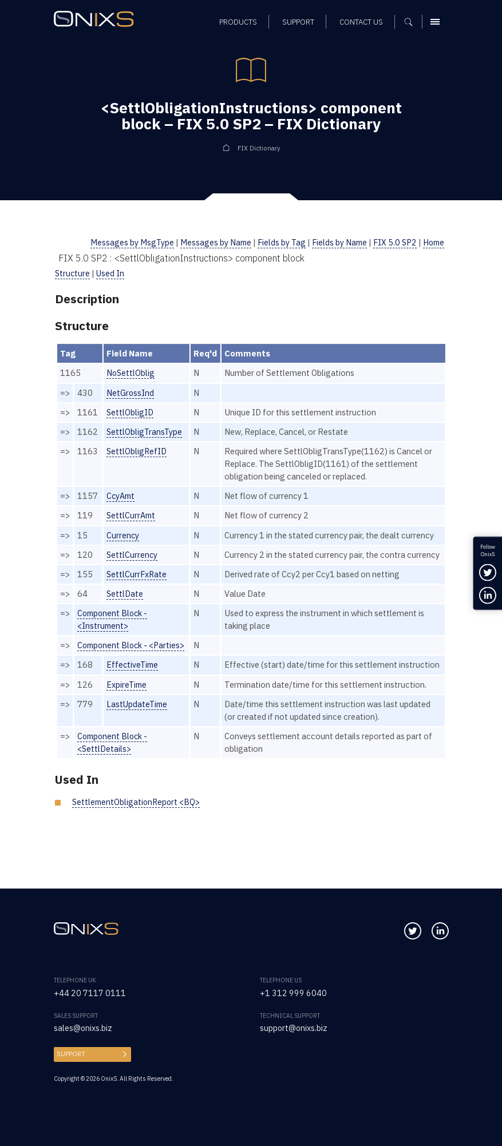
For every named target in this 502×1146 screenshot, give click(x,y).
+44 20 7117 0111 (90, 993)
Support (69, 1054)
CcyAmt (121, 495)
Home (432, 242)
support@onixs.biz (294, 1027)
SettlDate (125, 606)
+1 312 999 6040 (293, 993)
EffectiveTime (133, 677)
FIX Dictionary (259, 148)
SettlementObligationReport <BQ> (137, 827)
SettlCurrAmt (131, 515)
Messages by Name (209, 242)
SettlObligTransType (145, 431)
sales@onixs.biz (83, 1027)
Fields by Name (335, 242)
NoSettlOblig (131, 372)
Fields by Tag (276, 242)
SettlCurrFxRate (137, 586)
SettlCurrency (132, 554)
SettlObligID (130, 412)
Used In (111, 273)
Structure (73, 273)
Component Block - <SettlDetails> (114, 767)
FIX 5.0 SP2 (392, 242)
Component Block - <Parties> (132, 657)
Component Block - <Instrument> (114, 632)
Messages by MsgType (124, 242)
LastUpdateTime (137, 729)
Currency (123, 535)
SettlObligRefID (137, 451)
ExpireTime (127, 709)
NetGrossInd (130, 392)
